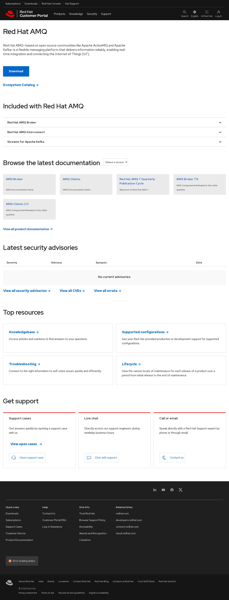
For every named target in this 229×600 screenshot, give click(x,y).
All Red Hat (207, 14)
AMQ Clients (71, 179)
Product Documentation (19, 540)
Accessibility (86, 526)
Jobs (40, 581)
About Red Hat (26, 581)
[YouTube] (163, 491)
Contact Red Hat (82, 581)
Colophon (85, 540)
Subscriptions (13, 3)
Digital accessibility (99, 592)
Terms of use (47, 592)
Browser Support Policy (92, 520)
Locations (64, 581)
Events (51, 581)
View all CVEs (70, 291)
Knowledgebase (22, 332)
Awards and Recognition (92, 533)
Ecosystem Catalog (19, 85)
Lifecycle (129, 364)
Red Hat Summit (167, 581)
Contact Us (48, 513)
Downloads (31, 3)
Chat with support (106, 457)
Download (16, 71)
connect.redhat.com (127, 526)
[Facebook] (172, 491)
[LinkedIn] (155, 491)
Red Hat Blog (102, 581)
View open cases (24, 444)
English (194, 14)
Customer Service (16, 533)
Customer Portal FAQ (54, 520)
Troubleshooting (22, 364)
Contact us (177, 457)
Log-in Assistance (52, 526)
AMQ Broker (14, 179)
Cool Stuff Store (146, 581)
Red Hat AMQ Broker (114, 122)
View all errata (105, 291)
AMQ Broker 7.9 (187, 179)
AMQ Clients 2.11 (17, 204)
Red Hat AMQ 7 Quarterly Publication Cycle (137, 181)
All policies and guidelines (71, 592)
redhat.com (122, 513)
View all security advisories (25, 291)
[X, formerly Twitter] (180, 491)
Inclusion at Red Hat (123, 581)
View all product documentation (26, 229)
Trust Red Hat (87, 513)
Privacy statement (28, 592)
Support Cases (14, 526)
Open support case (31, 457)
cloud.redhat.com (126, 533)
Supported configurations (143, 332)
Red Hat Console (51, 3)
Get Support (72, 3)
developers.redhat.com (129, 520)
